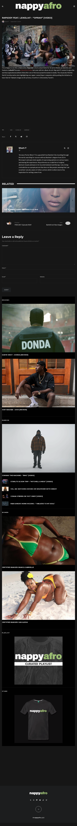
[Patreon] (36, 803)
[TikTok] (43, 803)
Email (4, 280)
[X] (30, 803)
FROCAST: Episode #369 (26, 224)
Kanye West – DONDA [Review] (15, 358)
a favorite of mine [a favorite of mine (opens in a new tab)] (26, 70)
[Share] (10, 136)
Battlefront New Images (51, 224)
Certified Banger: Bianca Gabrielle (18, 570)
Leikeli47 (18, 129)
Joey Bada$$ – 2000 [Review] (14, 413)
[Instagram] (33, 803)
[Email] (27, 136)
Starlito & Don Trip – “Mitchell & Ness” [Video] (32, 485)
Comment (5, 245)
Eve (11, 129)
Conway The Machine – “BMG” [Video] (18, 479)
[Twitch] (46, 803)
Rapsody (27, 129)
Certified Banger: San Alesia (15, 626)
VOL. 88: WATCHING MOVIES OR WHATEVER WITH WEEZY (34, 493)
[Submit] (21, 136)
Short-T (7, 21)
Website (42, 280)
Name (4, 271)
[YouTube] (40, 803)
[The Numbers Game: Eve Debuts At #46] (38, 200)
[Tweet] (16, 136)
